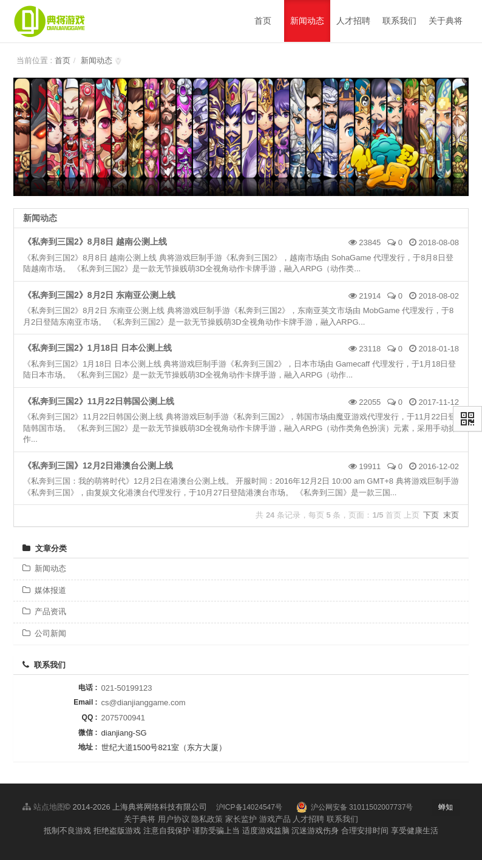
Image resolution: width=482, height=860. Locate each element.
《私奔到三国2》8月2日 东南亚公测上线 (99, 295)
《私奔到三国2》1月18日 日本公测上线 (97, 348)
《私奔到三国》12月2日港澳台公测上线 (98, 465)
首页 (62, 60)
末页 (451, 515)
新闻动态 (96, 60)
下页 (431, 515)
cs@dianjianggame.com (143, 702)
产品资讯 (44, 611)
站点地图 (43, 806)
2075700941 (123, 717)
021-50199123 (126, 687)
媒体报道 (44, 590)
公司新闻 (44, 633)
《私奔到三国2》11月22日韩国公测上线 (98, 401)
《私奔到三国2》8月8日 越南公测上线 (95, 241)
